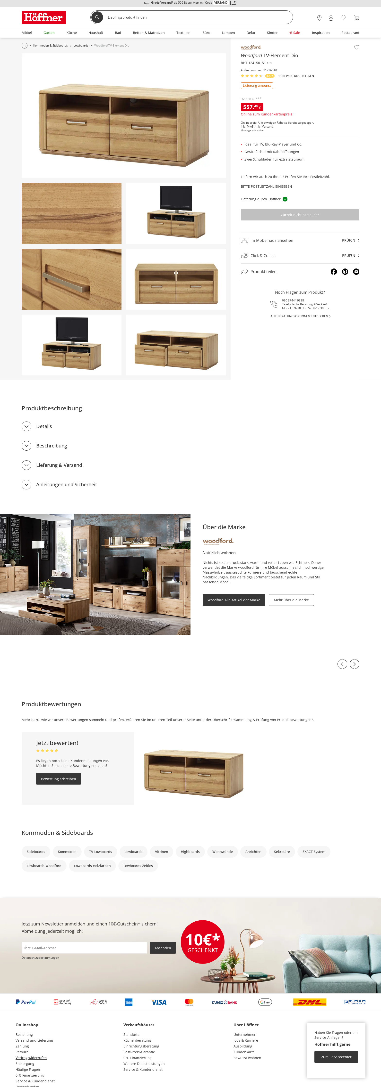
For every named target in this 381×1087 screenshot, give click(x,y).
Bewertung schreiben (58, 779)
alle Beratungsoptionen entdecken (299, 316)
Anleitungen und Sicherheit (66, 484)
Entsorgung (25, 1063)
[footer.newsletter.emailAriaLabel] (84, 948)
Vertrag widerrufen (31, 1057)
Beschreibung (51, 445)
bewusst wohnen (247, 1057)
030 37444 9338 (293, 300)
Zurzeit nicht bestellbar (300, 214)
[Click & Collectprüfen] (300, 255)
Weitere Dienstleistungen (144, 1063)
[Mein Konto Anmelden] (331, 18)
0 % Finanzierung (30, 1075)
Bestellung (24, 1034)
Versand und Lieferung (34, 1040)
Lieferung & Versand (59, 465)
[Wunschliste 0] (343, 17)
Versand (267, 127)
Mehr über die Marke (291, 600)
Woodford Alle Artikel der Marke (234, 600)
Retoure (22, 1052)
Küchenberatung (137, 1040)
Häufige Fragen (28, 1069)
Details (44, 426)
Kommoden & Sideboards (57, 832)
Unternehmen (245, 1034)
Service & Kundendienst (35, 1081)
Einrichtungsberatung (141, 1046)
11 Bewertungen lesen (296, 75)
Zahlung (22, 1046)
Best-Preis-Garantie (139, 1052)
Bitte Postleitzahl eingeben (266, 186)
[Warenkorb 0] (356, 18)
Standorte (131, 1034)
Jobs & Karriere (246, 1040)
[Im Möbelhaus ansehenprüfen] (300, 240)
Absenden (163, 948)
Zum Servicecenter (336, 1057)
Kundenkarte (244, 1052)
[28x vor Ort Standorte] (319, 18)
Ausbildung (243, 1046)
